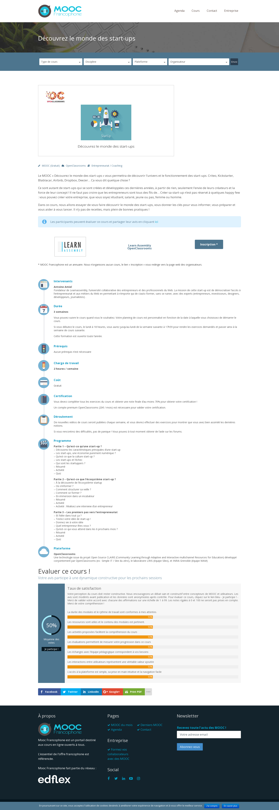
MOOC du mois (122, 725)
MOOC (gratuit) (51, 165)
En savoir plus (230, 806)
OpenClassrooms (76, 165)
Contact (212, 11)
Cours (196, 11)
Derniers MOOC (151, 725)
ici (156, 222)
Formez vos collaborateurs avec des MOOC (118, 754)
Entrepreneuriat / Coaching (106, 165)
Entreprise (231, 11)
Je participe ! (51, 649)
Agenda (179, 11)
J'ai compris (211, 806)
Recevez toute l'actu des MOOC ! (201, 728)
